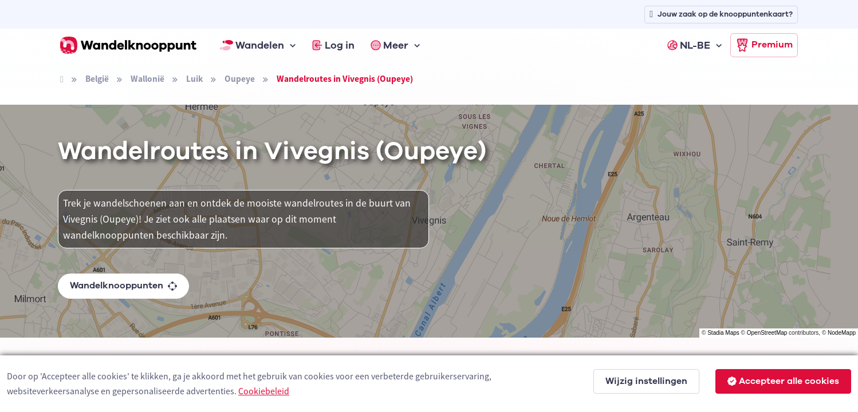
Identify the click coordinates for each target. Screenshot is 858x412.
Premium (764, 45)
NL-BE (688, 45)
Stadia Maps (723, 333)
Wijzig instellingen (646, 381)
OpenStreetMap (767, 333)
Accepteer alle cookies (783, 381)
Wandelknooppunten (123, 285)
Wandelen (252, 45)
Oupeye (240, 78)
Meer (389, 45)
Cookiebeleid (263, 391)
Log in (333, 45)
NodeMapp (842, 333)
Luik (194, 78)
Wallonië (147, 78)
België (97, 78)
